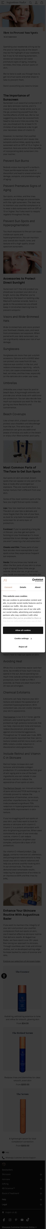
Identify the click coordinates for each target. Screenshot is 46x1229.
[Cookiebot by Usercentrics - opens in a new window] (32, 580)
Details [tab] (23, 587)
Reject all (23, 647)
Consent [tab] (8, 587)
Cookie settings (23, 638)
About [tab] (37, 587)
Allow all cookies (23, 630)
